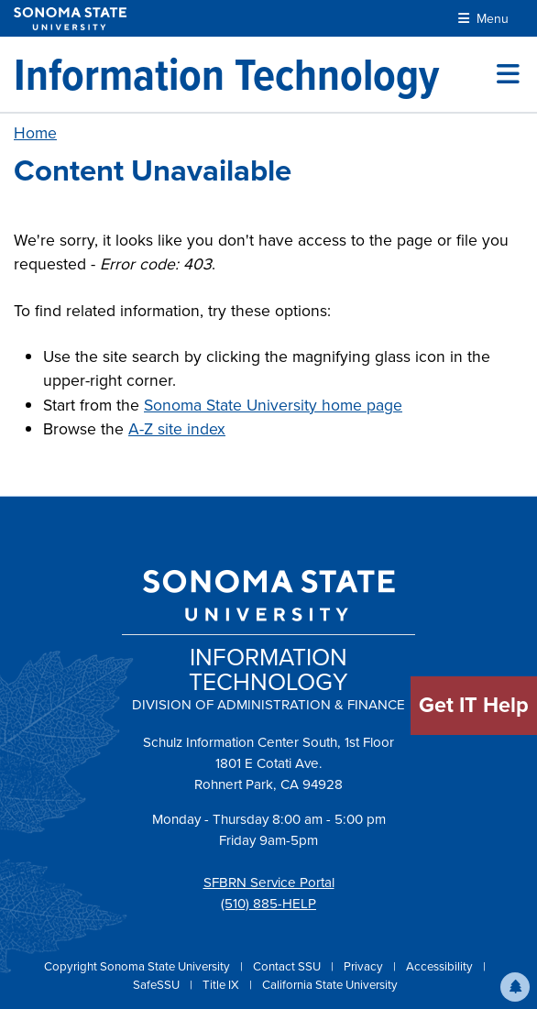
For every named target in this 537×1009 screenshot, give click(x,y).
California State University (330, 984)
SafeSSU (157, 984)
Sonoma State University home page (273, 405)
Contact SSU (288, 966)
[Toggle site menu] (508, 74)
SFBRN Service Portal (268, 882)
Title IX (222, 984)
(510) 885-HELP (268, 904)
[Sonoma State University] (70, 18)
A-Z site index (176, 429)
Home (35, 133)
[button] (515, 987)
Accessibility (441, 966)
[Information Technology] (226, 74)
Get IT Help (474, 704)
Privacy (365, 966)
